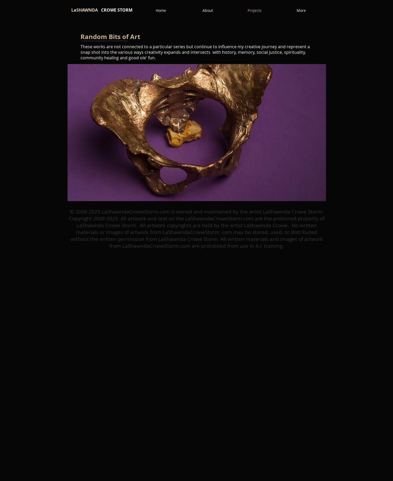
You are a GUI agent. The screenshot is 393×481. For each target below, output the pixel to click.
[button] (197, 132)
